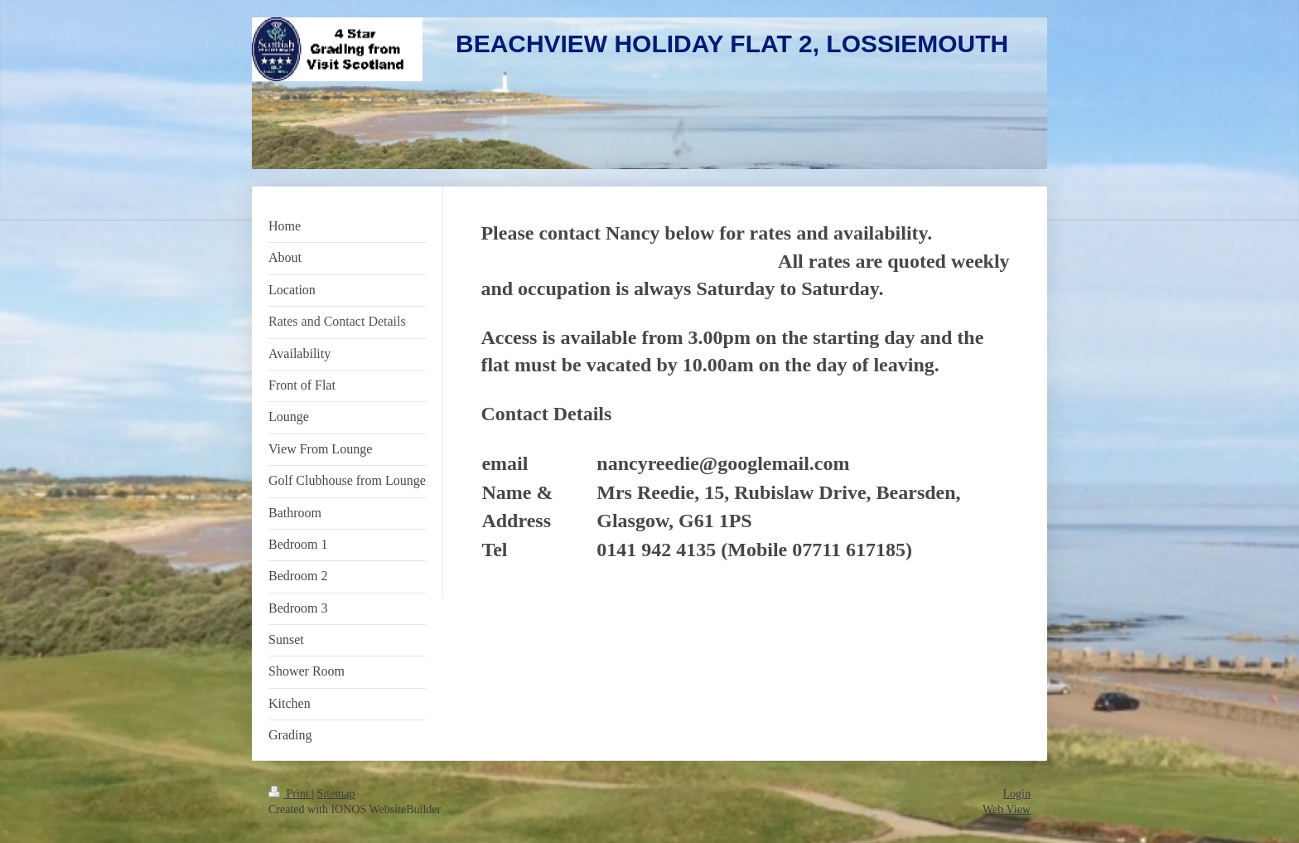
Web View (1007, 809)
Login (1017, 793)
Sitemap (336, 793)
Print (289, 793)
